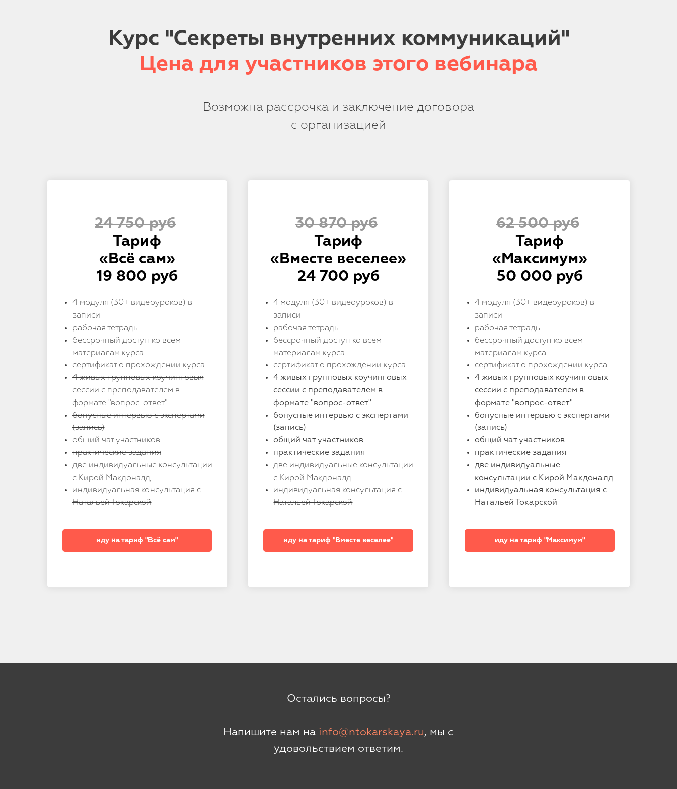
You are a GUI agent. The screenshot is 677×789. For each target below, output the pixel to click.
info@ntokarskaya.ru (371, 732)
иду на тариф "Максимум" (540, 540)
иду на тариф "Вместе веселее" (338, 540)
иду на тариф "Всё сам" (137, 540)
